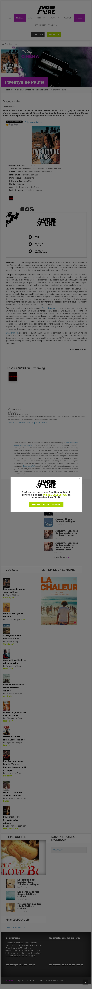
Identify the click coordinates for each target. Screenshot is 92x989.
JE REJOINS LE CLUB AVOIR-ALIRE (46, 504)
